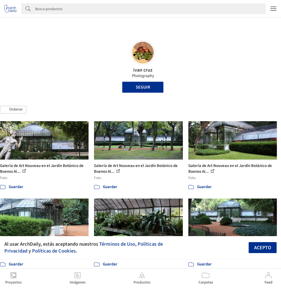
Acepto (262, 247)
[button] (13, 110)
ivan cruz (142, 70)
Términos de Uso (117, 244)
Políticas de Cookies (54, 250)
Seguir (143, 87)
